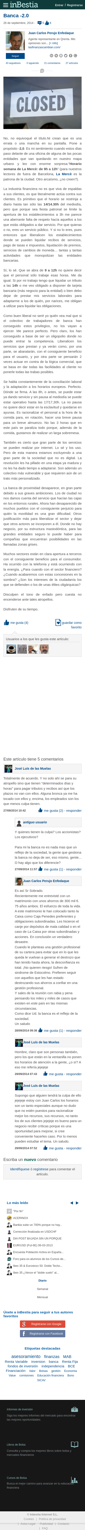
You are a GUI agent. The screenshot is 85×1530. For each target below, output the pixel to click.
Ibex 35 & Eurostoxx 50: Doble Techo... (38, 1265)
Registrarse (75, 5)
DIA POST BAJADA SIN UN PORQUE (37, 1238)
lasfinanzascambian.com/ (44, 47)
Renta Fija (70, 1361)
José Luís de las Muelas (33, 768)
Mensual (42, 1297)
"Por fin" (18, 1211)
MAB (67, 1357)
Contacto (63, 1523)
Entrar (59, 5)
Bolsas (43, 1371)
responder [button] (74, 810)
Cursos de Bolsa (42, 1479)
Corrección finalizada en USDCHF (34, 1231)
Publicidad (46, 1523)
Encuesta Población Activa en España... (38, 1252)
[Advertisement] (42, 704)
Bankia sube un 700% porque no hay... (37, 1225)
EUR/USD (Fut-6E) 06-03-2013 (33, 1245)
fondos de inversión (23, 1366)
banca (53, 1361)
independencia (52, 1366)
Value (12, 1375)
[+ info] (53, 43)
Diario (43, 1280)
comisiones (26, 1375)
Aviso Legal (28, 1523)
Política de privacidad (52, 1519)
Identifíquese (19, 1169)
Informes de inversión (42, 1409)
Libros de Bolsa (42, 1444)
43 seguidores (13, 63)
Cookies (29, 1519)
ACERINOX (20, 1218)
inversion (38, 1361)
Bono (70, 1375)
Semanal (42, 1289)
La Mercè (63, 174)
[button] (15, 56)
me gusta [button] (13, 623)
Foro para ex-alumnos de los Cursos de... (39, 1259)
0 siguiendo (33, 63)
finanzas (52, 1356)
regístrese (41, 1169)
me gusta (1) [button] (51, 869)
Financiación (15, 1371)
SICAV (41, 1380)
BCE (71, 1366)
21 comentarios (52, 63)
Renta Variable (16, 1361)
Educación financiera (50, 1375)
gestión (56, 1371)
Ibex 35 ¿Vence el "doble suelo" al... (36, 1272)
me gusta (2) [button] (51, 810)
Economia (70, 1371)
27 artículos (72, 63)
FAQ (45, 1528)
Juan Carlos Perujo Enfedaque (51, 33)
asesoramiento (26, 1356)
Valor (32, 1371)
